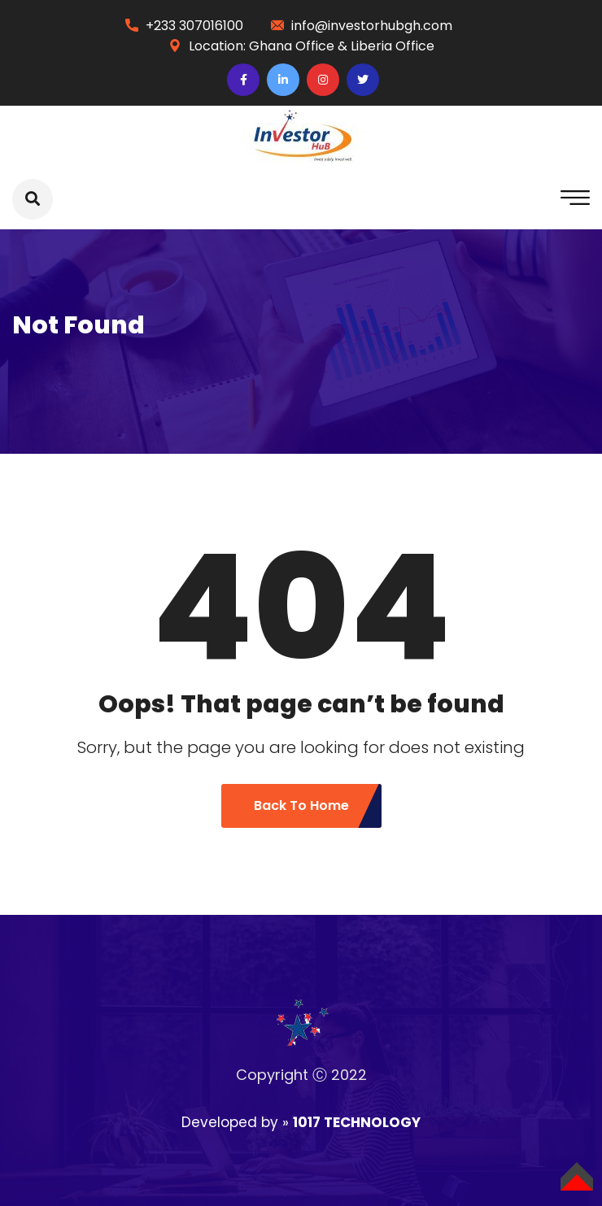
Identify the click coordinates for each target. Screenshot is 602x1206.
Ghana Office (293, 46)
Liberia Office (392, 46)
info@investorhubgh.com (371, 25)
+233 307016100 (194, 25)
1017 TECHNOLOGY (357, 1122)
